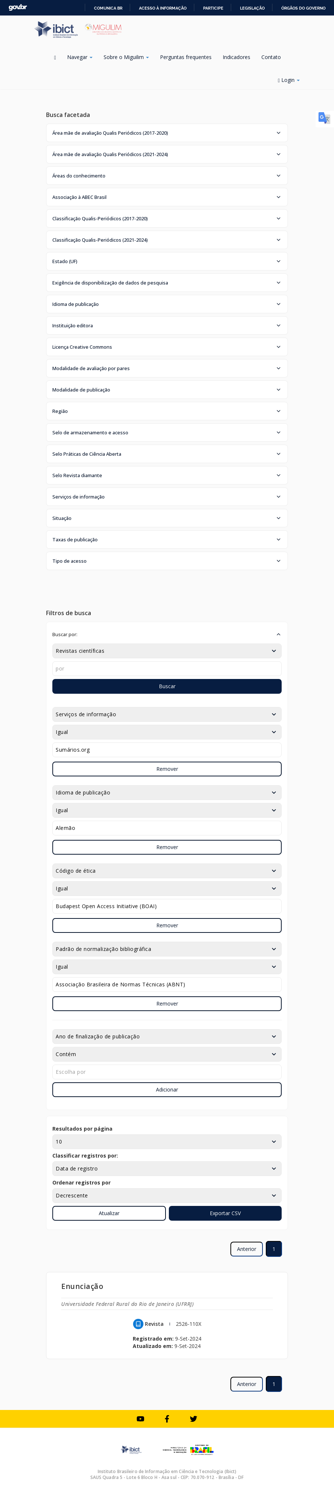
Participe (213, 8)
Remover (167, 768)
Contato (271, 57)
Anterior (246, 1248)
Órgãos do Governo (303, 8)
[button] (167, 133)
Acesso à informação (163, 8)
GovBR (17, 7)
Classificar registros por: (85, 1155)
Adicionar (167, 1089)
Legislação (252, 8)
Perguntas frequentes (186, 57)
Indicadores (236, 57)
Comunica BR (108, 8)
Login (289, 79)
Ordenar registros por (81, 1182)
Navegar (80, 57)
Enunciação (82, 1286)
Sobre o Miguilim (126, 57)
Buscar (167, 686)
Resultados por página (82, 1128)
